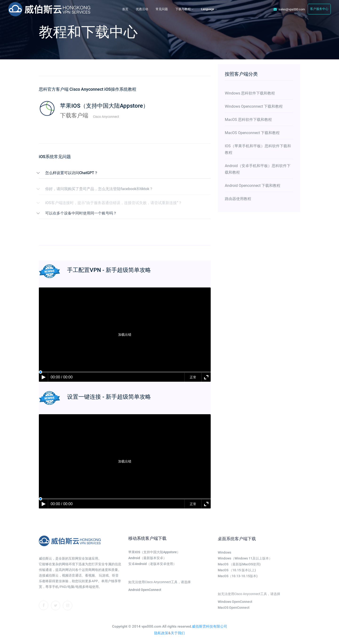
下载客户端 (74, 115)
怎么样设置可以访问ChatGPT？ (71, 173)
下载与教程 (184, 9)
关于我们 (178, 637)
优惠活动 (142, 9)
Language (209, 9)
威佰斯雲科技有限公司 (209, 630)
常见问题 (162, 9)
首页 (125, 9)
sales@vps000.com (289, 9)
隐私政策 (161, 637)
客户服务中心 (319, 9)
